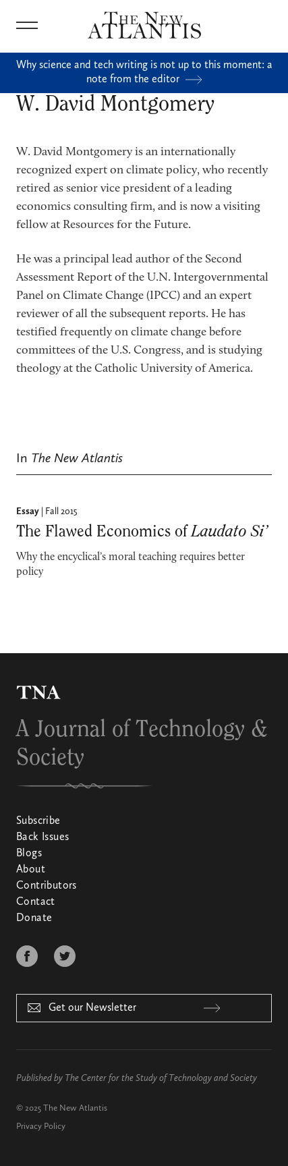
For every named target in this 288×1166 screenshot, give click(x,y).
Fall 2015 (61, 511)
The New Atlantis (75, 1108)
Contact (35, 902)
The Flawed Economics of (142, 532)
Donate (34, 918)
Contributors (46, 886)
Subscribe (38, 821)
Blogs (29, 853)
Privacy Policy (40, 1126)
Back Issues (42, 837)
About (30, 869)
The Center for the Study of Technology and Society (161, 1078)
